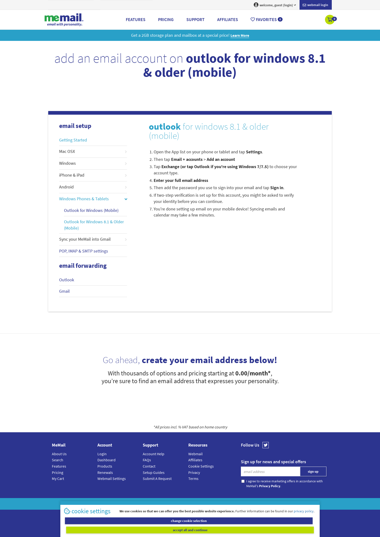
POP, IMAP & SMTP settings (83, 251)
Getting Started (73, 140)
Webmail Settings (111, 478)
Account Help (153, 453)
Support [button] (195, 19)
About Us (59, 453)
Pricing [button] (166, 19)
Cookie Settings (201, 466)
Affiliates (195, 459)
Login (102, 453)
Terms (193, 478)
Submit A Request (157, 478)
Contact (149, 466)
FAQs (147, 459)
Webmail (195, 453)
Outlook (66, 280)
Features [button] (135, 19)
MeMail (158, 504)
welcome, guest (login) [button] (275, 4)
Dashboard (106, 459)
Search (57, 459)
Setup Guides (154, 472)
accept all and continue (254, 529)
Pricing (57, 472)
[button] (330, 20)
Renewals (105, 472)
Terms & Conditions (223, 504)
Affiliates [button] (227, 19)
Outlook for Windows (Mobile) (91, 210)
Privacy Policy (201, 504)
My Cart (58, 478)
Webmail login (315, 5)
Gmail (64, 291)
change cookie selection (126, 529)
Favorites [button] (267, 19)
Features (59, 466)
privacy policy (304, 520)
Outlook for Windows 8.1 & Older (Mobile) (94, 225)
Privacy (194, 472)
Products (104, 466)
